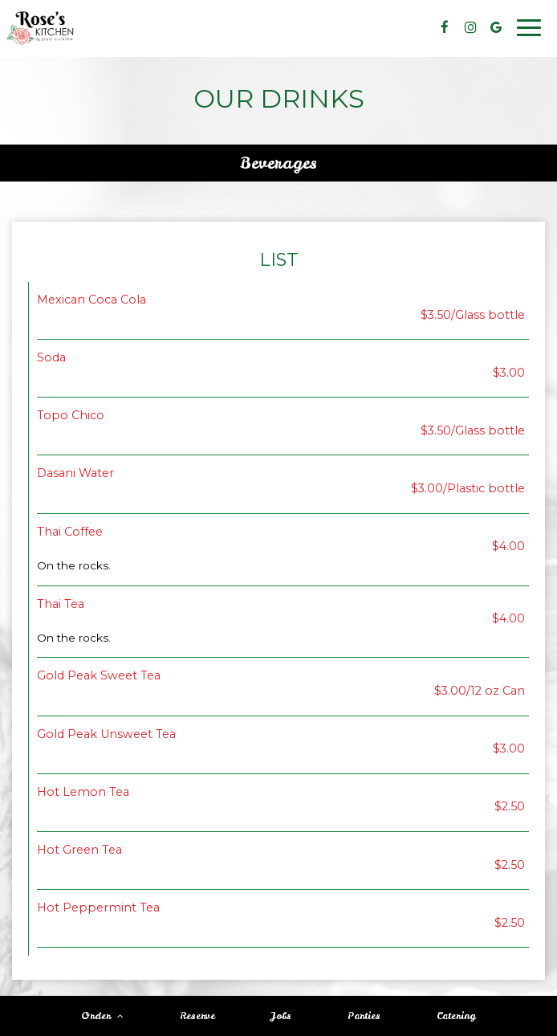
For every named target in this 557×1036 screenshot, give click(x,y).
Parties (364, 1015)
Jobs (281, 1015)
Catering (456, 1015)
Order (102, 1015)
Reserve (197, 1015)
